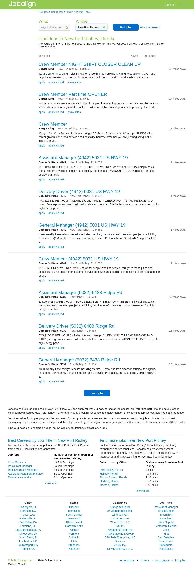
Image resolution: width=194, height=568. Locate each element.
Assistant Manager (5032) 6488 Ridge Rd (80, 292)
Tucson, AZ (28, 514)
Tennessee (74, 510)
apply (42, 82)
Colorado (74, 537)
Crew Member (53, 124)
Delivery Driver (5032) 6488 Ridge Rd (76, 326)
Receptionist (166, 541)
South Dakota (74, 514)
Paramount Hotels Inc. (120, 529)
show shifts (74, 82)
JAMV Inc (120, 545)
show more (51, 483)
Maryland (74, 518)
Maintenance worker (20, 477)
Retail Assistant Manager (22, 469)
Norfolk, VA (28, 548)
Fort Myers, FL (28, 507)
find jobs (125, 27)
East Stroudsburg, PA (28, 529)
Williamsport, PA (28, 545)
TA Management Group (120, 533)
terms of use (127, 560)
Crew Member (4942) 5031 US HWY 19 (79, 258)
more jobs (97, 393)
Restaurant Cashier (165, 526)
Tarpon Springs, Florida (113, 477)
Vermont (74, 533)
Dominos (120, 541)
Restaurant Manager (20, 466)
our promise (162, 560)
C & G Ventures (120, 518)
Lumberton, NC (28, 541)
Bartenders (166, 545)
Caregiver (166, 518)
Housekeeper (166, 510)
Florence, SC (28, 510)
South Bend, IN (28, 537)
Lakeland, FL (28, 526)
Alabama (74, 548)
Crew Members (17, 462)
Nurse (165, 533)
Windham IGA (120, 514)
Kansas (74, 529)
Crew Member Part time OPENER (73, 94)
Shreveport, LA (28, 533)
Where (82, 21)
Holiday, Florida (109, 473)
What (43, 21)
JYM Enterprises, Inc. (120, 510)
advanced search (150, 27)
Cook (166, 529)
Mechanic (166, 514)
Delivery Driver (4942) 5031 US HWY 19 (79, 191)
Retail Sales (166, 548)
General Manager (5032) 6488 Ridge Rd (79, 359)
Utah (74, 541)
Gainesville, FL (28, 518)
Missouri (74, 507)
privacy (144, 560)
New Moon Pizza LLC (120, 548)
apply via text (56, 82)
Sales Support (166, 522)
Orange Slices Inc (120, 507)
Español (169, 4)
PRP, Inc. (120, 526)
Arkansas (74, 545)
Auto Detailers (166, 537)
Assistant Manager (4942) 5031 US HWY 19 (83, 157)
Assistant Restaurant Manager (26, 473)
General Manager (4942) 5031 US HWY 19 (82, 225)
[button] (181, 4)
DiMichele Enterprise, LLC (120, 537)
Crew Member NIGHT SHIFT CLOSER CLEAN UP (90, 64)
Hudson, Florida (109, 481)
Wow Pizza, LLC (120, 522)
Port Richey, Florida (111, 469)
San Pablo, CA (28, 522)
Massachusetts (74, 526)
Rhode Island (74, 522)
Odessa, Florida (109, 485)
